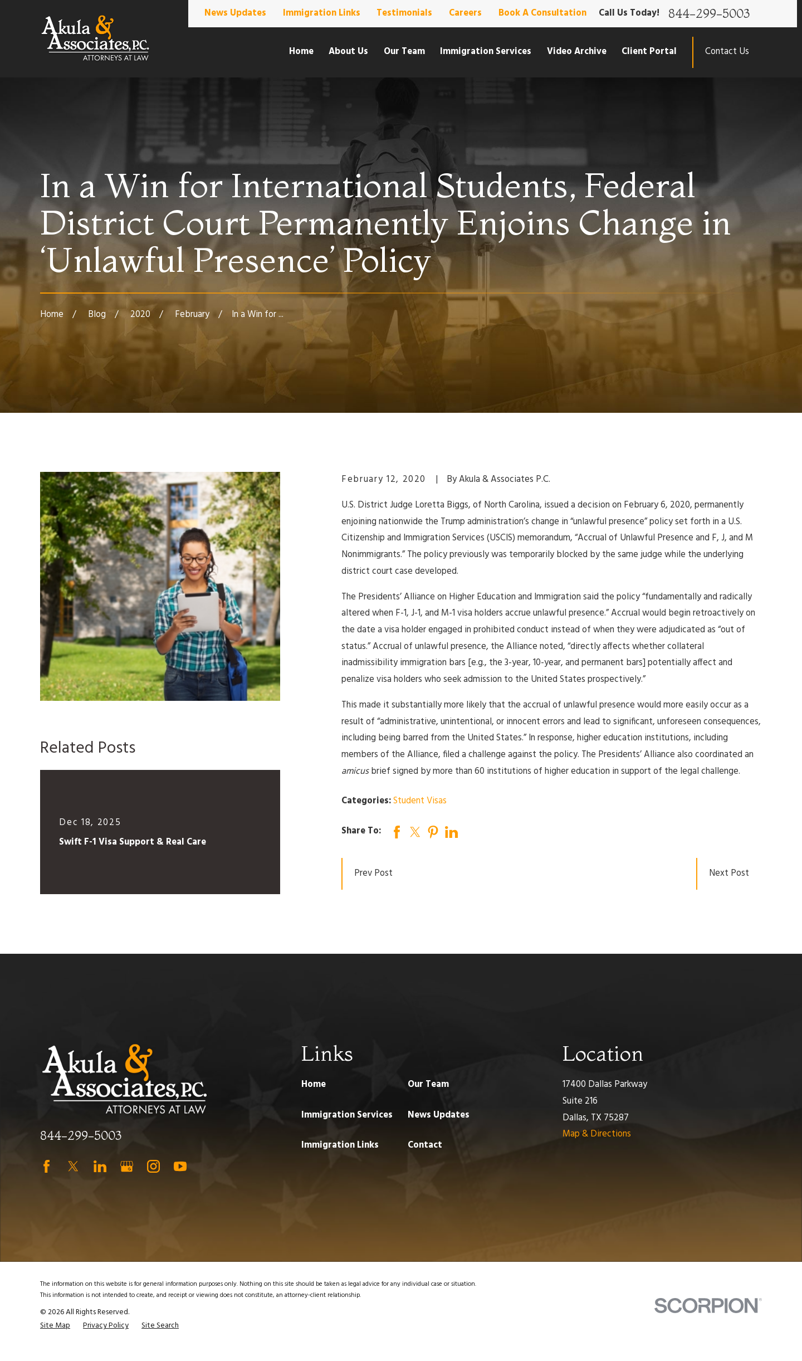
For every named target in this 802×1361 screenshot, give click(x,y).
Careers (465, 13)
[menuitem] (55, 1326)
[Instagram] (153, 1166)
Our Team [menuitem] (404, 52)
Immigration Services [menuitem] (485, 52)
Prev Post (373, 873)
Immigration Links (321, 13)
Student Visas (420, 801)
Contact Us (727, 52)
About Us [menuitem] (348, 52)
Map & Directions (597, 1134)
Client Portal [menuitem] (649, 52)
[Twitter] (73, 1166)
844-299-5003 (709, 14)
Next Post (729, 873)
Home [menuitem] (301, 52)
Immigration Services (347, 1115)
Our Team (428, 1084)
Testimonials (404, 13)
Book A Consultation (542, 13)
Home (313, 1084)
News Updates (235, 13)
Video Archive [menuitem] (577, 52)
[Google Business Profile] (126, 1166)
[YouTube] (180, 1166)
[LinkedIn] (100, 1166)
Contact (425, 1145)
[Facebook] (46, 1166)
